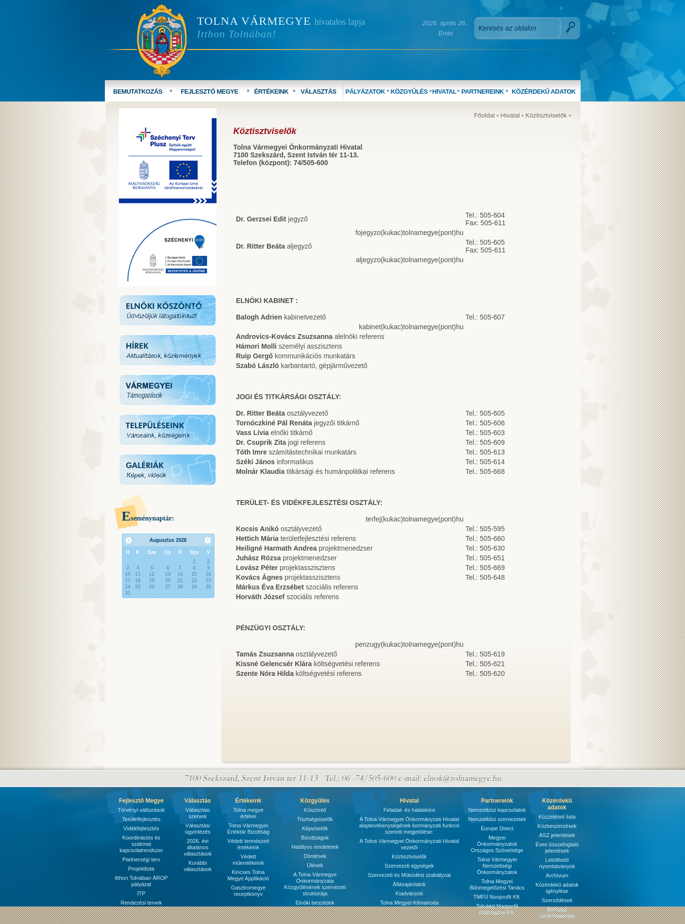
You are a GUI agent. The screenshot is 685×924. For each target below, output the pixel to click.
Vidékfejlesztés (141, 828)
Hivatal (510, 115)
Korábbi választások (197, 866)
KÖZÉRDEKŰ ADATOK (544, 91)
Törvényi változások (141, 810)
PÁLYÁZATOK (364, 91)
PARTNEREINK (482, 91)
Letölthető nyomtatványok (557, 863)
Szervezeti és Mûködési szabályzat (409, 875)
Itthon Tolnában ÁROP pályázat (141, 881)
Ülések (315, 865)
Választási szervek (197, 813)
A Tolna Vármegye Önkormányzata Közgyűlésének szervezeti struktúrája (315, 884)
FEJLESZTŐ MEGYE (209, 91)
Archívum (557, 875)
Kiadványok (409, 893)
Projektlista (141, 869)
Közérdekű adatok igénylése (557, 888)
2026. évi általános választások (197, 847)
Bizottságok (315, 837)
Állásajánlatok (409, 884)
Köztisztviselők (546, 115)
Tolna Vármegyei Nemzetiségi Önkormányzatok (497, 866)
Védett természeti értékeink (248, 844)
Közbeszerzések (557, 826)
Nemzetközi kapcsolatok (497, 810)
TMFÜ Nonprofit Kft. (497, 897)
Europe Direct (497, 828)
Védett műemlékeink (248, 860)
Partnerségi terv (141, 859)
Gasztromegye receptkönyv (248, 891)
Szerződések (557, 900)
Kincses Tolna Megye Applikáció (248, 875)
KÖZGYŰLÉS (409, 91)
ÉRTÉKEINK (271, 91)
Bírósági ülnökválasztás (556, 913)
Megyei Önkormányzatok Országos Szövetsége (497, 844)
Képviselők (315, 828)
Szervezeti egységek (409, 866)
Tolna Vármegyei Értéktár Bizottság (248, 829)
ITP (141, 893)
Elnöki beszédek (315, 903)
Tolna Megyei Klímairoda (409, 903)
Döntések (315, 856)
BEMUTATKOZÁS (137, 91)
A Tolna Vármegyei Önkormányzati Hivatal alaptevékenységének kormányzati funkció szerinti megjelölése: (409, 825)
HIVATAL (444, 91)
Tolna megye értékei (248, 813)
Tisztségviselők (315, 819)
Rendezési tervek (141, 903)
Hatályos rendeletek (314, 847)
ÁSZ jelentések (557, 835)
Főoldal (484, 115)
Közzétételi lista (556, 817)
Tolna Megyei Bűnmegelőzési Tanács (496, 884)
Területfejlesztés (141, 819)
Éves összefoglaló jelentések (557, 847)
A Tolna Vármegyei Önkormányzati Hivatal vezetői (409, 844)
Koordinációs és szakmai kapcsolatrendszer (141, 844)
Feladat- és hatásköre (409, 810)
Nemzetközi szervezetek (497, 819)
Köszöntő (315, 810)
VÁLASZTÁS (318, 91)
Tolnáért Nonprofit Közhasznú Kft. (497, 909)
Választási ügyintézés (198, 829)
